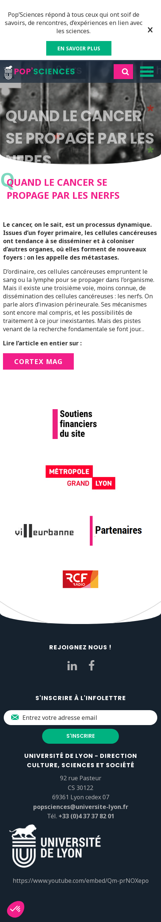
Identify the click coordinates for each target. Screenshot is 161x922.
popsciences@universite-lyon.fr (80, 807)
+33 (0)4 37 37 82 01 (86, 816)
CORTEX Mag (38, 361)
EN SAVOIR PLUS (78, 48)
